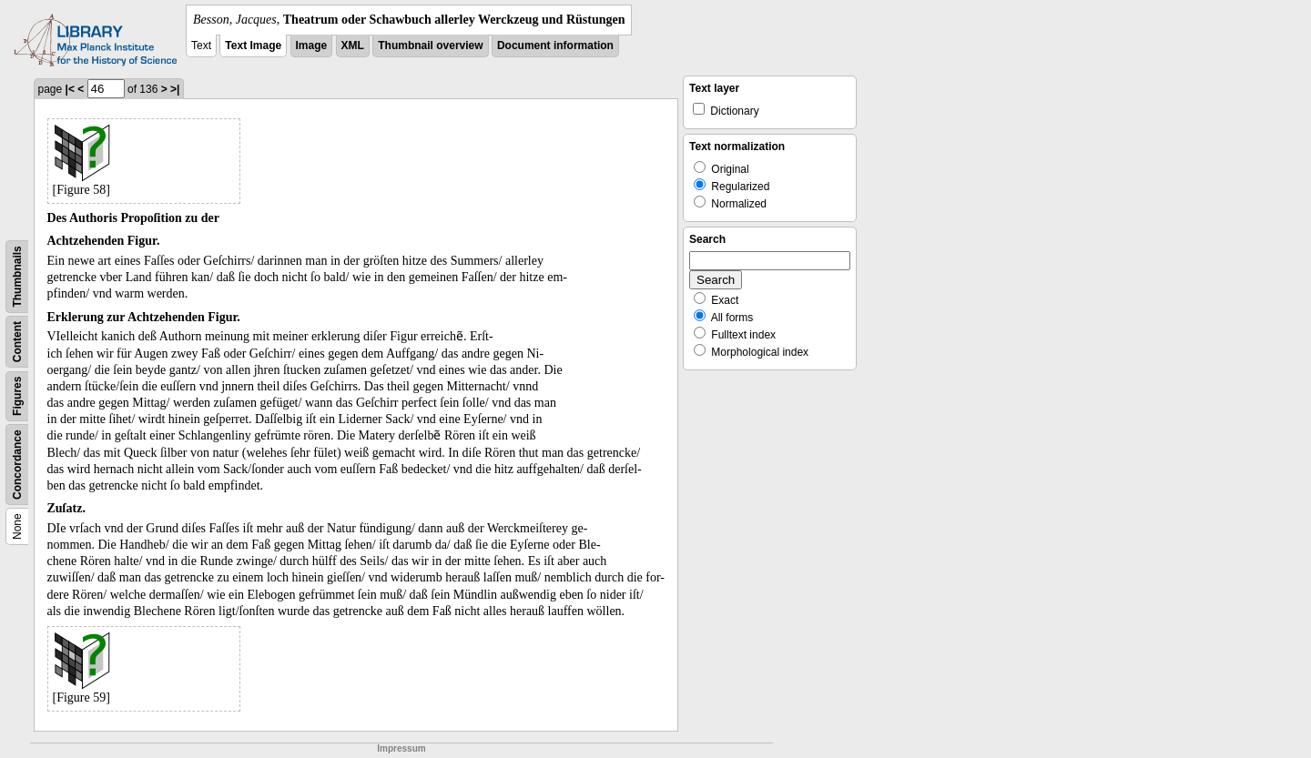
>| (174, 89)
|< (70, 89)
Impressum (401, 748)
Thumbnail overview (430, 45)
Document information (555, 45)
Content (17, 341)
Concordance (17, 465)
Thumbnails (17, 276)
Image (312, 45)
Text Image (253, 45)
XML (352, 45)
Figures (17, 396)
